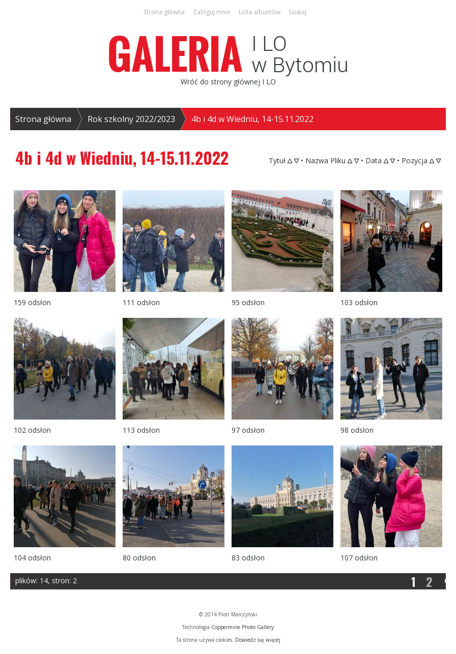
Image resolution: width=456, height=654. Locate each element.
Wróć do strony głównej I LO (228, 81)
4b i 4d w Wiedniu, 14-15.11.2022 (252, 119)
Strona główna (43, 119)
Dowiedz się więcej (257, 639)
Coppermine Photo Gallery (242, 627)
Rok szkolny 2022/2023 (131, 119)
